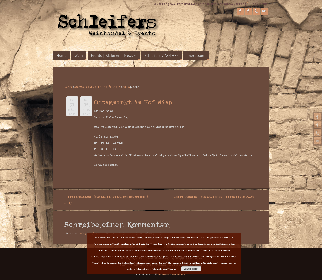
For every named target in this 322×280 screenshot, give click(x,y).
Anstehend (83, 87)
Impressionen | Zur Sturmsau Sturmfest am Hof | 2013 (106, 199)
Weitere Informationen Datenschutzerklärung (151, 269)
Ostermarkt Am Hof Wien (133, 102)
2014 (107, 87)
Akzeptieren (191, 268)
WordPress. (179, 274)
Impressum (259, 4)
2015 (117, 87)
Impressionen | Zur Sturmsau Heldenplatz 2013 (216, 196)
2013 (97, 87)
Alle (69, 87)
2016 (126, 87)
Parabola (163, 274)
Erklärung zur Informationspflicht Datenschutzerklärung (199, 4)
